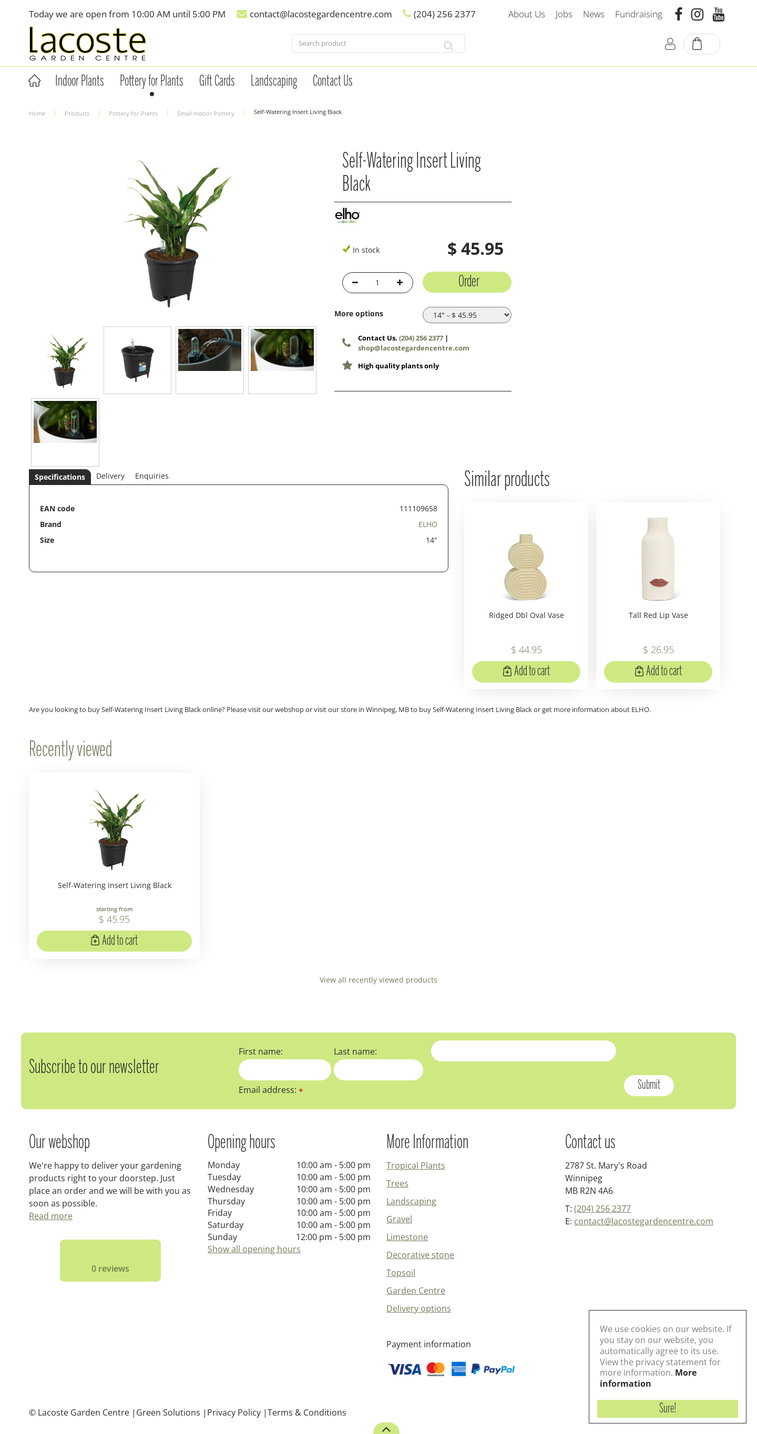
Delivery (110, 476)
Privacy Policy (234, 1412)
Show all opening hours (254, 1249)
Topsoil (400, 1272)
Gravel (399, 1219)
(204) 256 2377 (421, 338)
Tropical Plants (415, 1165)
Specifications (60, 477)
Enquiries (152, 476)
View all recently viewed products (378, 980)
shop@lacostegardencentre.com (413, 348)
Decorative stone (420, 1255)
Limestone (407, 1237)
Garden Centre (415, 1290)
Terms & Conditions (307, 1412)
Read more (51, 1216)
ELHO (427, 524)
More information (648, 1378)
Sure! (668, 1408)
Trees (397, 1183)
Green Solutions (168, 1412)
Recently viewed (70, 750)
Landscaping (411, 1201)
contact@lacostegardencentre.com (643, 1221)
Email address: (271, 1090)
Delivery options (418, 1308)
